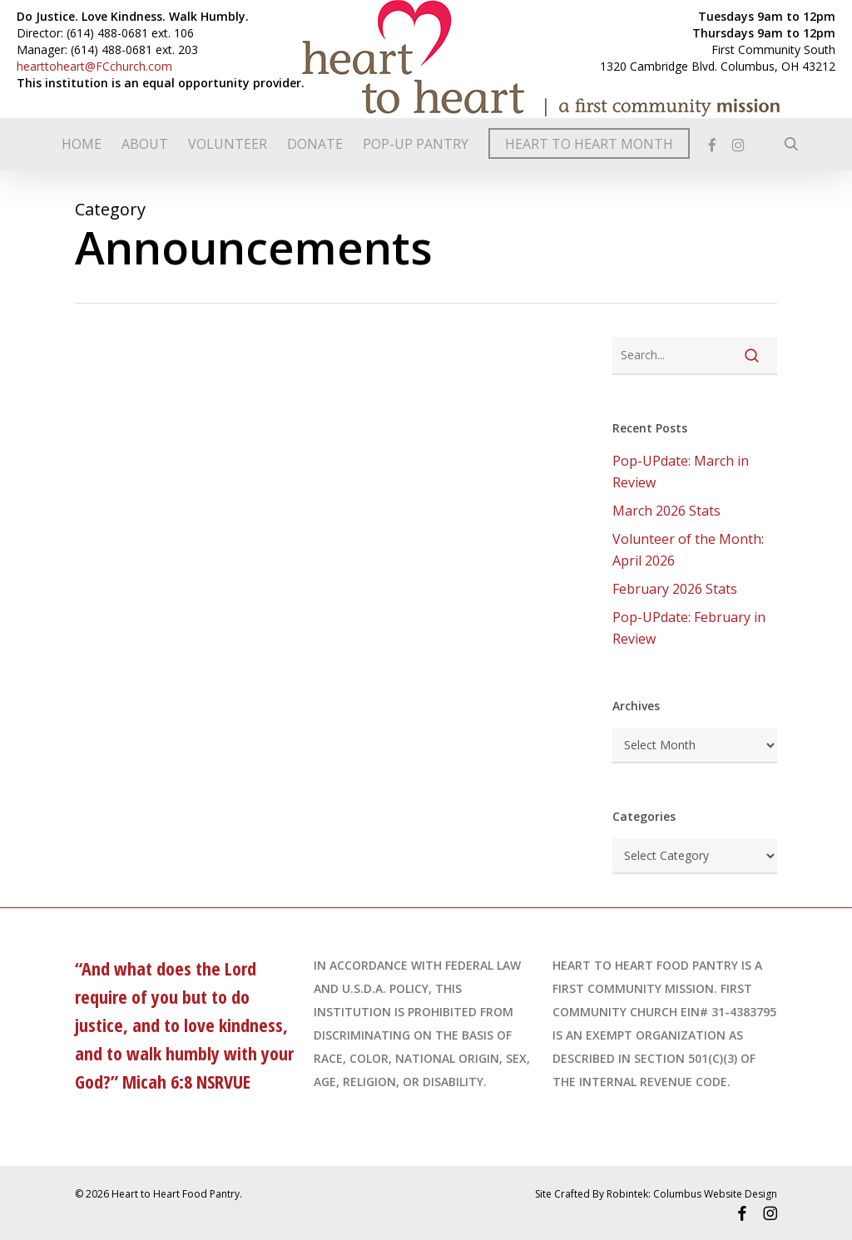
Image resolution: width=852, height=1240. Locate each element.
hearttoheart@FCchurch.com (94, 66)
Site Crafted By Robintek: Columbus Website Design (656, 1194)
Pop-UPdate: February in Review (688, 628)
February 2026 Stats (674, 589)
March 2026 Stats (666, 510)
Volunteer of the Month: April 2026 (688, 550)
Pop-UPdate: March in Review (680, 472)
